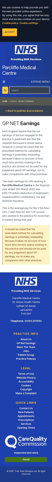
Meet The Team (26, 347)
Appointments (26, 416)
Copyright (26, 389)
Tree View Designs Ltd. (26, 471)
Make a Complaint (26, 393)
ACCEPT (10, 32)
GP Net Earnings (26, 343)
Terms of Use (26, 373)
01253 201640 (33, 320)
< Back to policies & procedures (24, 110)
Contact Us (26, 408)
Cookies (26, 385)
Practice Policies (26, 358)
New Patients (26, 412)
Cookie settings (28, 23)
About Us (26, 339)
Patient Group (26, 354)
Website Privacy (26, 377)
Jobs (26, 351)
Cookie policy (10, 23)
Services (26, 423)
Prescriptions (26, 419)
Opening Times (26, 427)
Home (4, 101)
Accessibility (26, 381)
